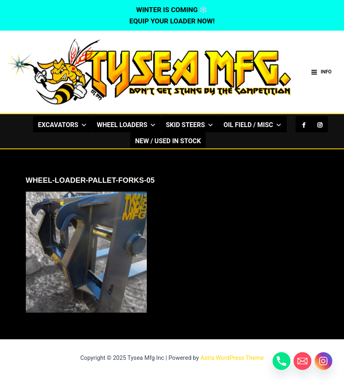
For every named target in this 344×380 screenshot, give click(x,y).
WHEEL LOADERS (126, 124)
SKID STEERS (190, 124)
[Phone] (281, 361)
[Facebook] (304, 124)
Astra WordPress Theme (232, 357)
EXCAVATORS (62, 124)
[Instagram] (320, 124)
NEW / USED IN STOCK (168, 141)
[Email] (302, 361)
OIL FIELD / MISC (252, 124)
